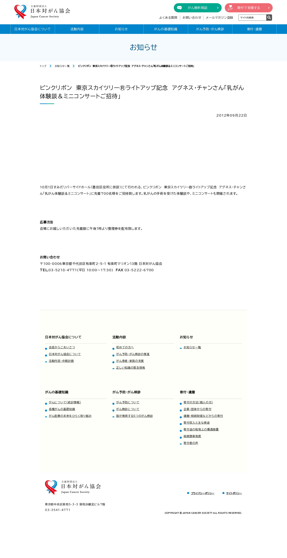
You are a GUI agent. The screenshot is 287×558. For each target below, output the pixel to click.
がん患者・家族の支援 (130, 361)
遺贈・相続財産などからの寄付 (203, 416)
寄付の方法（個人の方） (198, 402)
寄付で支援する (248, 7)
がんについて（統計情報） (65, 402)
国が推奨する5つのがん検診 (134, 416)
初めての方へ (125, 347)
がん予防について (128, 402)
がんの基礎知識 (165, 29)
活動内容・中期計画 (61, 361)
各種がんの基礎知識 (62, 409)
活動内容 (77, 29)
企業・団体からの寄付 (197, 409)
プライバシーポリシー (202, 493)
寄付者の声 (191, 443)
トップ (43, 66)
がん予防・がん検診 (210, 29)
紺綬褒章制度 (192, 436)
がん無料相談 (198, 7)
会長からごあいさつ (62, 347)
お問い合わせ (192, 17)
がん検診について (128, 409)
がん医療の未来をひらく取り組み (70, 416)
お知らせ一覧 (62, 66)
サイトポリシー (234, 493)
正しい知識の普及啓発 (130, 367)
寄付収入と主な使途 (197, 422)
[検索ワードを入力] (252, 18)
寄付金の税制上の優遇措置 (201, 429)
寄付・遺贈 (254, 29)
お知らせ (121, 29)
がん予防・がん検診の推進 (132, 354)
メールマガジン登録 (219, 17)
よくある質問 (168, 17)
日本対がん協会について (32, 29)
